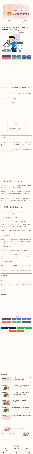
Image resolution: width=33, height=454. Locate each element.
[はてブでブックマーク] (26, 56)
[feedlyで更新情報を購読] (24, 328)
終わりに (12, 131)
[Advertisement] (16, 73)
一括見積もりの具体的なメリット (17, 129)
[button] (26, 58)
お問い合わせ (27, 448)
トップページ (5, 448)
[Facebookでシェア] (16, 56)
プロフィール (16, 448)
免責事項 (24, 450)
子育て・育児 (4, 294)
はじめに (12, 126)
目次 (15, 123)
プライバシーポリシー (8, 450)
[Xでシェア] (6, 56)
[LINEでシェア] (16, 58)
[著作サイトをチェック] (8, 328)
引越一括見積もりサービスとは (16, 128)
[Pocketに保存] (6, 58)
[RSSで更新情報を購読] (16, 331)
